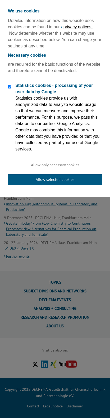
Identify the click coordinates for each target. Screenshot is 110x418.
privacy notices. (78, 27)
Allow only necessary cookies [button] (55, 164)
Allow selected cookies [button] (55, 179)
